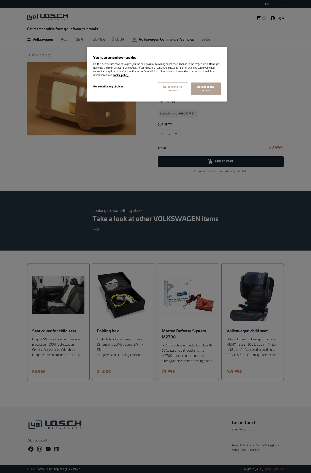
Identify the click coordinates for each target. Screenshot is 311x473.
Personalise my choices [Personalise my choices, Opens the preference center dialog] (108, 87)
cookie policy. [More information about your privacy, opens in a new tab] (121, 75)
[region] (157, 74)
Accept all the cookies (205, 89)
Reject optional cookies (173, 89)
